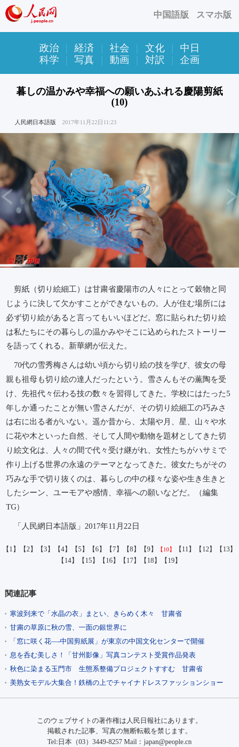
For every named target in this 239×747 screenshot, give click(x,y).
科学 (49, 59)
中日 (190, 47)
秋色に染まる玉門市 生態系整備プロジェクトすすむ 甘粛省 (106, 669)
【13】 (226, 549)
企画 (190, 59)
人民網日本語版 (35, 122)
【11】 (185, 549)
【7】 (114, 549)
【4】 (62, 549)
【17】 (130, 560)
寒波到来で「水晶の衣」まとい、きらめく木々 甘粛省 (96, 613)
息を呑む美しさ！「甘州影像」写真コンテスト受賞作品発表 (103, 655)
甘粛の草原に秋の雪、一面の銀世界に (68, 627)
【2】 (28, 549)
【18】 (150, 560)
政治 (49, 47)
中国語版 (171, 15)
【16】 (109, 560)
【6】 (97, 549)
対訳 (155, 59)
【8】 (131, 549)
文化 (155, 47)
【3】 (45, 549)
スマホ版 (214, 15)
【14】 (68, 560)
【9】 (148, 549)
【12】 (205, 549)
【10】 (166, 549)
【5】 (80, 549)
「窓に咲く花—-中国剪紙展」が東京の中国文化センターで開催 (107, 641)
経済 (84, 47)
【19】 (171, 560)
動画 (119, 59)
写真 (84, 59)
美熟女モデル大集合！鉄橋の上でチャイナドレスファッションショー (116, 682)
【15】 (88, 560)
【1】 (11, 549)
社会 (119, 47)
